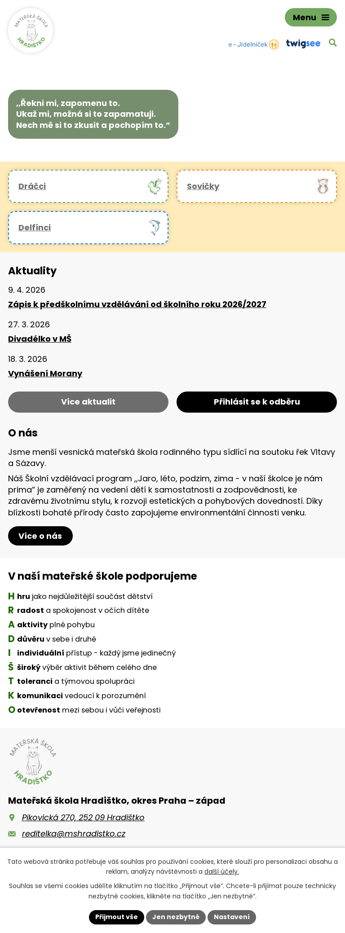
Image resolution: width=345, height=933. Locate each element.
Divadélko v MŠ (39, 338)
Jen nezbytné (175, 916)
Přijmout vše (116, 916)
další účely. (221, 871)
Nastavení (232, 916)
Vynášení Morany (45, 373)
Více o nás (40, 535)
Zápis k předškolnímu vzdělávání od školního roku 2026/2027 (137, 304)
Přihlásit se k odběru (257, 401)
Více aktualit (88, 401)
